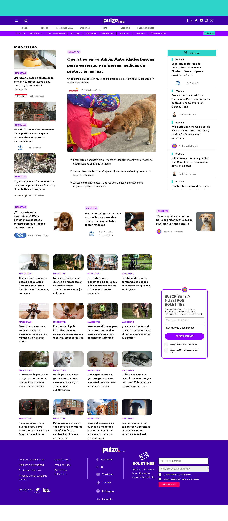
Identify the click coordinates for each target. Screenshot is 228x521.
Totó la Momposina (56, 33)
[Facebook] (105, 460)
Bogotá (44, 27)
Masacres (124, 33)
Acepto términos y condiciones (183, 344)
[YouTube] (105, 475)
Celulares (140, 33)
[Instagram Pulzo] (206, 20)
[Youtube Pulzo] (201, 20)
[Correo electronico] (184, 320)
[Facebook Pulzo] (187, 20)
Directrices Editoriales (61, 472)
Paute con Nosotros (30, 470)
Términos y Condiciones (32, 459)
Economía (125, 27)
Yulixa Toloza (35, 33)
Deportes (85, 27)
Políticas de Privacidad (31, 465)
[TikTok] (105, 483)
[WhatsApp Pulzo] (211, 20)
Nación (24, 27)
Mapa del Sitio (63, 465)
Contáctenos (62, 459)
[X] (105, 467)
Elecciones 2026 (64, 27)
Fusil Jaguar (91, 33)
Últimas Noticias (158, 33)
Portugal (75, 33)
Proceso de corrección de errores (33, 477)
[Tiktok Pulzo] (196, 20)
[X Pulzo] (191, 20)
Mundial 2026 (108, 33)
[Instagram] (105, 491)
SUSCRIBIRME (184, 336)
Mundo (105, 27)
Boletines (210, 33)
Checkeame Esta (145, 27)
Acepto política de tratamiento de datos (181, 479)
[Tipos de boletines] (194, 327)
